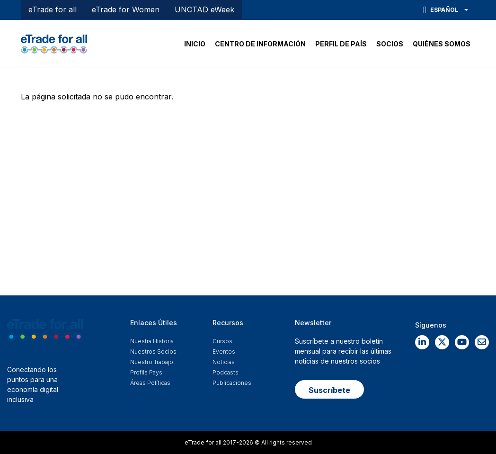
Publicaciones (232, 382)
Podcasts (226, 372)
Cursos (222, 341)
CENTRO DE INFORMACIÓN (260, 44)
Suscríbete (329, 390)
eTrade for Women (125, 9)
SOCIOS (389, 44)
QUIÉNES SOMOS (441, 44)
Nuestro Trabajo (151, 361)
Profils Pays (146, 372)
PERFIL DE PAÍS (341, 44)
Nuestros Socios (153, 351)
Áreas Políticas (150, 382)
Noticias (224, 361)
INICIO (194, 44)
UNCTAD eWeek (204, 9)
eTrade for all (52, 9)
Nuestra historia (152, 341)
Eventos (224, 351)
